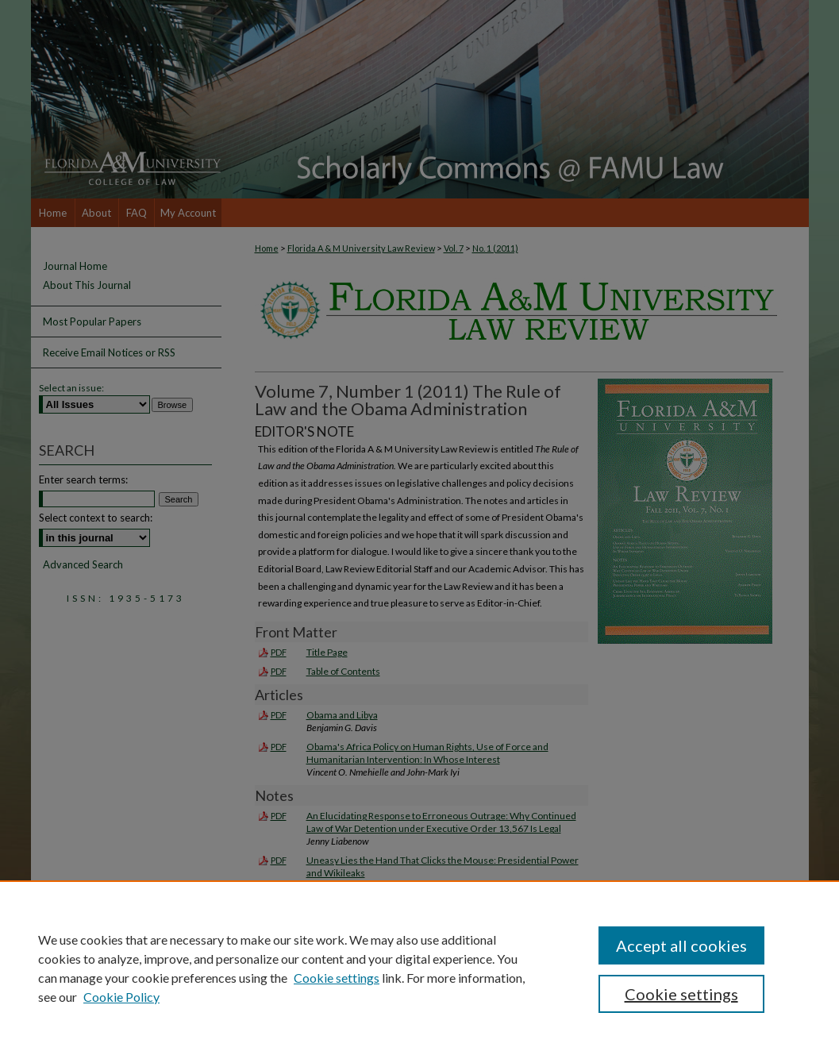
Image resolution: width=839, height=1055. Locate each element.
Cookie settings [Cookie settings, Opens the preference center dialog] (681, 993)
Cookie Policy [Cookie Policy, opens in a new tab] (121, 996)
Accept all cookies (681, 945)
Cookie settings (336, 977)
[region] (419, 967)
